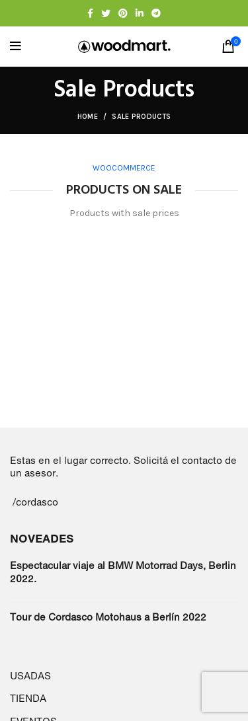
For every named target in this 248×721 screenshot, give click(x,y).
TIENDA (28, 698)
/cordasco (35, 502)
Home (87, 116)
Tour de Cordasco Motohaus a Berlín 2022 (108, 617)
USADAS (30, 675)
